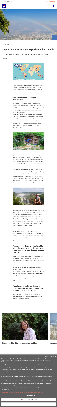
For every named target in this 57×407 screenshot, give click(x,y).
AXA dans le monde (51, 1)
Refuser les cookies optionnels (28, 399)
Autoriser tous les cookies (28, 404)
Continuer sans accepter (50, 356)
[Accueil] (4, 6)
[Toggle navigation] (53, 6)
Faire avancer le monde (24, 303)
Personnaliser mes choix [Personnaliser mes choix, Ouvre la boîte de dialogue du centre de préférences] (28, 395)
